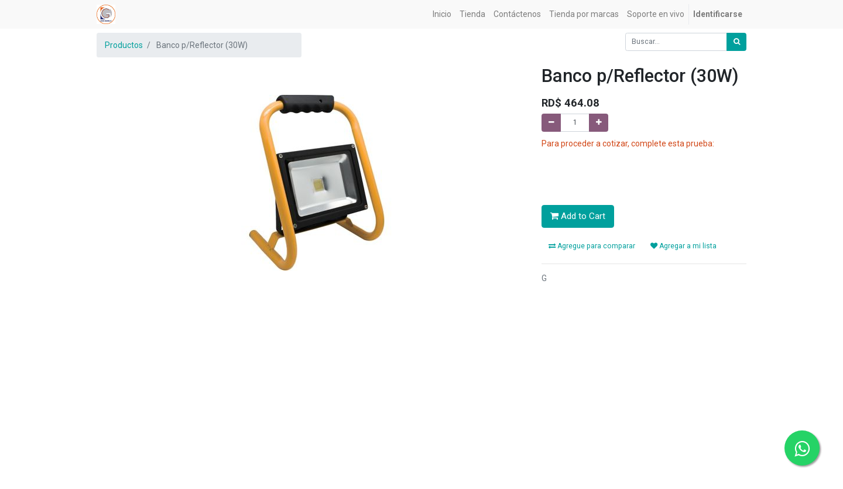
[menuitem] (442, 14)
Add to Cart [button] (577, 216)
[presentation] (630, 173)
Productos (124, 45)
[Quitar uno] (551, 123)
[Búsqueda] (736, 42)
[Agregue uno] (598, 123)
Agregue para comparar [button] (592, 246)
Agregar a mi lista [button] (683, 246)
